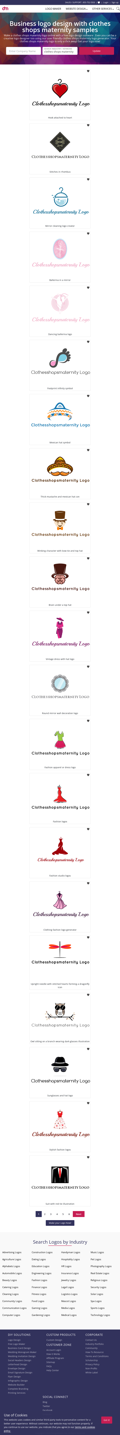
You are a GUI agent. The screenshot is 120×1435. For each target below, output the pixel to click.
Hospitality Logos (70, 1259)
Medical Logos (69, 1314)
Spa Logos (96, 1300)
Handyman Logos (70, 1251)
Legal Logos (67, 1286)
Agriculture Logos (11, 1259)
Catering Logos (10, 1286)
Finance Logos (39, 1286)
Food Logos (38, 1300)
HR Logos (66, 1265)
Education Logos (40, 1265)
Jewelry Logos (68, 1279)
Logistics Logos (69, 1293)
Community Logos (12, 1300)
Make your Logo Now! (60, 1222)
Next (78, 1213)
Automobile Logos (12, 1272)
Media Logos (68, 1307)
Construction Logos (42, 1251)
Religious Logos (99, 1279)
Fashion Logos (39, 1279)
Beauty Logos (9, 1279)
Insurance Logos (70, 1272)
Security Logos (98, 1286)
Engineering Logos (41, 1272)
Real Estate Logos (100, 1272)
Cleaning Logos (10, 1293)
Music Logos (97, 1251)
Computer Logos (11, 1314)
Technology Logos (100, 1314)
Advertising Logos (11, 1251)
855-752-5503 (89, 2)
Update (96, 50)
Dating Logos (39, 1259)
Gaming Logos (39, 1307)
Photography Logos (101, 1265)
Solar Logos (97, 1293)
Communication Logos (14, 1307)
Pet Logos (96, 1259)
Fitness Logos (39, 1293)
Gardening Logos (41, 1314)
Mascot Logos (68, 1300)
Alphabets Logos (11, 1265)
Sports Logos (98, 1307)
